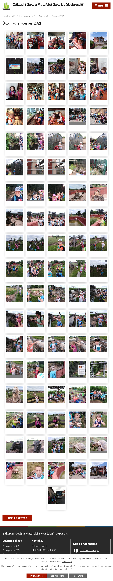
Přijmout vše (36, 576)
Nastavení (78, 576)
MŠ (13, 16)
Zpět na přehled (17, 517)
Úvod (5, 16)
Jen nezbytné (57, 576)
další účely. (67, 562)
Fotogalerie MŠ (27, 16)
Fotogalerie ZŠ (10, 546)
